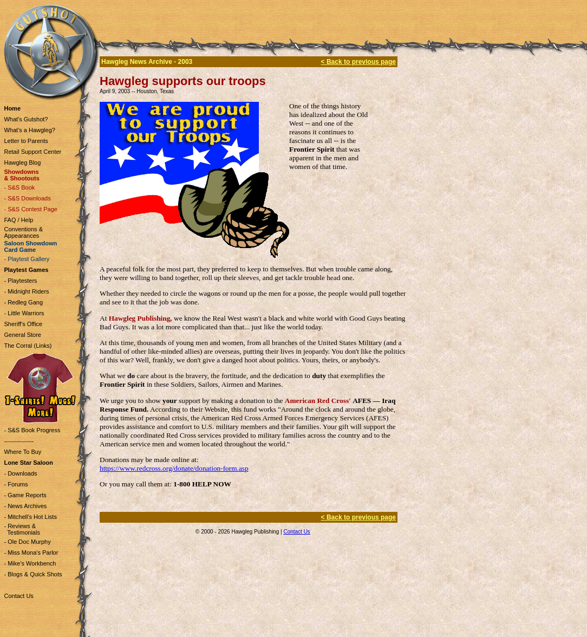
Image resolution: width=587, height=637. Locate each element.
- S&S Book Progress (32, 430)
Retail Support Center (32, 151)
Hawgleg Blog (22, 162)
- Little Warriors (24, 313)
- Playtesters (20, 280)
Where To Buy (22, 451)
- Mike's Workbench (30, 563)
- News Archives (25, 506)
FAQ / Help (18, 220)
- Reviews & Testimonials (22, 529)
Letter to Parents (26, 141)
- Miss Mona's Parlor (31, 552)
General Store (22, 335)
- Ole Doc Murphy (27, 541)
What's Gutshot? (26, 119)
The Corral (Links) (27, 345)
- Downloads (20, 473)
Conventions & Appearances (23, 232)
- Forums (16, 484)
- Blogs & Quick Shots (33, 574)
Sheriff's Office (23, 324)
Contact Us (18, 596)
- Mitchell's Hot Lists (30, 517)
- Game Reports (25, 495)
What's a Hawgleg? (29, 130)
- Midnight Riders (26, 291)
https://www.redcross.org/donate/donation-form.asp (174, 468)
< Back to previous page (358, 62)
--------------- (19, 441)
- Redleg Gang (23, 302)
